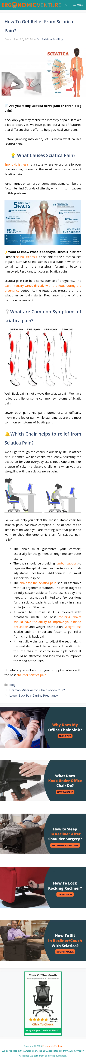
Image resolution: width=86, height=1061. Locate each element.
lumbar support (66, 563)
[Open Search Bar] (66, 5)
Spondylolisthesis (16, 164)
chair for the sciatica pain (38, 583)
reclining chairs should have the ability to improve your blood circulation (47, 622)
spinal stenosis (26, 257)
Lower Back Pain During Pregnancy (33, 695)
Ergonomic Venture (52, 1045)
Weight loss (73, 627)
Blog (12, 685)
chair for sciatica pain (31, 675)
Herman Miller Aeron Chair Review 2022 (37, 690)
